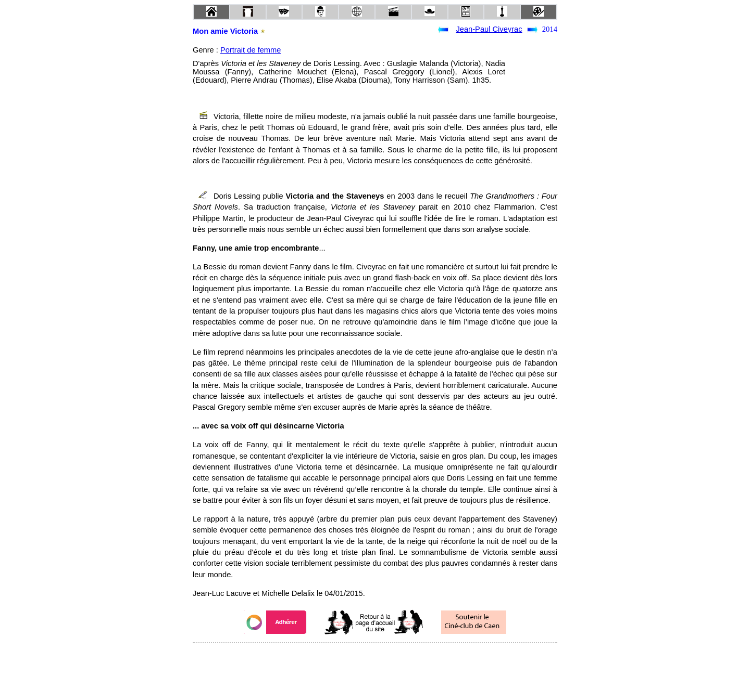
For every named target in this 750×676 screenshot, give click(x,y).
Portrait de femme (250, 50)
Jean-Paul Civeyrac (489, 29)
